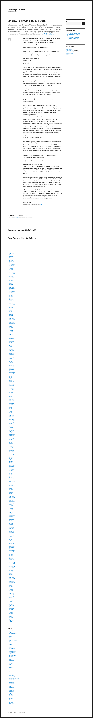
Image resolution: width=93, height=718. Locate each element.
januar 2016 (11, 399)
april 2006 (11, 557)
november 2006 (12, 547)
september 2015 (12, 404)
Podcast (10, 670)
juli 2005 (10, 569)
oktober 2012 (11, 451)
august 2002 (11, 608)
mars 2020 (11, 331)
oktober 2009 (11, 500)
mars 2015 (11, 412)
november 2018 (12, 353)
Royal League (11, 675)
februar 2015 (11, 414)
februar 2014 (11, 430)
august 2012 (11, 454)
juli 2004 (10, 585)
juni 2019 (11, 343)
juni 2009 (11, 505)
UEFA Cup (11, 695)
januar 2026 (11, 253)
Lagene (10, 662)
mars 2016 (11, 396)
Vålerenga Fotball (69, 50)
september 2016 (12, 388)
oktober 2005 (11, 565)
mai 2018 (10, 361)
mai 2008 (11, 523)
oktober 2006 (11, 548)
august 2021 (11, 308)
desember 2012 (12, 449)
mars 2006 (11, 558)
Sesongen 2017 (12, 682)
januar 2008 (11, 528)
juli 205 (10, 621)
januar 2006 (11, 561)
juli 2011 (10, 472)
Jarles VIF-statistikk (13, 658)
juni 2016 (11, 392)
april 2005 (11, 573)
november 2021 (12, 304)
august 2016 (11, 389)
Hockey (10, 653)
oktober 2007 (11, 532)
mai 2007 (11, 539)
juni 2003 (11, 598)
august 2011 (11, 470)
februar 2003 (11, 604)
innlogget (16, 217)
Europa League (12, 648)
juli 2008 (10, 520)
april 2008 (11, 524)
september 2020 (12, 323)
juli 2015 (10, 407)
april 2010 (11, 492)
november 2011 (12, 466)
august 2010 (11, 486)
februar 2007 (11, 543)
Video (10, 699)
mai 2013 (10, 442)
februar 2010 (11, 495)
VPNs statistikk (12, 703)
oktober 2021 (11, 306)
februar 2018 (11, 365)
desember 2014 (12, 416)
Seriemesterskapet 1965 (14, 678)
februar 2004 (11, 592)
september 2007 (12, 534)
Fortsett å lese (49, 34)
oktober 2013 (11, 435)
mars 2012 (11, 461)
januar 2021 (11, 318)
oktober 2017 (11, 370)
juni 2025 (11, 258)
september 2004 (12, 582)
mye (41, 204)
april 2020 (11, 330)
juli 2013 (10, 439)
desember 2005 (12, 562)
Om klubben (11, 667)
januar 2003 (11, 605)
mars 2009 (11, 509)
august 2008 (11, 519)
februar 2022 (11, 300)
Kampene (11, 659)
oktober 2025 (11, 254)
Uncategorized (12, 697)
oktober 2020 (11, 322)
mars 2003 (11, 602)
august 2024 (11, 265)
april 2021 (11, 314)
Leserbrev (11, 663)
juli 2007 (10, 536)
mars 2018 (11, 364)
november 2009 (12, 499)
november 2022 (12, 288)
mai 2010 (10, 490)
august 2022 (11, 292)
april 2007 (11, 540)
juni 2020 (11, 327)
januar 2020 (11, 334)
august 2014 (11, 422)
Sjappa (10, 685)
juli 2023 (10, 279)
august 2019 (11, 341)
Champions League (13, 640)
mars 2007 (11, 542)
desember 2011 (12, 465)
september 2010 (12, 485)
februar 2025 (11, 261)
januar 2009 (11, 512)
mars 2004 (11, 590)
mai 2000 (11, 617)
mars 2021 (11, 315)
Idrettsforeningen (12, 655)
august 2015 (11, 405)
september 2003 (12, 594)
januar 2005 (11, 577)
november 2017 (12, 369)
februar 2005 (11, 575)
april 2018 (11, 362)
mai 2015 (10, 410)
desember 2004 (12, 578)
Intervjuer (11, 656)
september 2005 (12, 566)
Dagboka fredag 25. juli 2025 (73, 40)
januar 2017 (11, 383)
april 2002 (11, 612)
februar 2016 (11, 397)
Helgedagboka (12, 652)
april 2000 (11, 619)
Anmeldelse (11, 635)
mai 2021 (10, 312)
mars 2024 (11, 269)
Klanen (67, 54)
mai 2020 (11, 329)
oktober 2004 (11, 581)
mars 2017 (11, 380)
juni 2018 (11, 360)
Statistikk (11, 689)
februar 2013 (11, 446)
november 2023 (12, 273)
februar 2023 (11, 285)
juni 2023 (11, 280)
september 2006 (12, 550)
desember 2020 (12, 319)
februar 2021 (11, 316)
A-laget (10, 632)
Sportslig (11, 686)
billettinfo (11, 639)
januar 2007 (11, 544)
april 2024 (11, 268)
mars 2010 (11, 493)
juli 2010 (10, 488)
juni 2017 (11, 376)
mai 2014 (10, 426)
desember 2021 (12, 303)
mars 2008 (11, 526)
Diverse (10, 647)
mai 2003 (11, 600)
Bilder (10, 637)
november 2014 (12, 418)
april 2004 (11, 589)
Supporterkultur (12, 690)
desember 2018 (12, 352)
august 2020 (11, 325)
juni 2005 (11, 570)
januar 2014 (11, 431)
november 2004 (12, 579)
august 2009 (11, 503)
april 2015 (11, 411)
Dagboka (10, 43)
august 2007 (11, 535)
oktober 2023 (11, 275)
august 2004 (11, 584)
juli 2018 (10, 358)
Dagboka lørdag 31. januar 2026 (73, 33)
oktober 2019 (11, 338)
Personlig (11, 668)
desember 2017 (12, 368)
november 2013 (12, 434)
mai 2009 (11, 507)
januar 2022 (11, 302)
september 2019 (12, 339)
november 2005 (12, 563)
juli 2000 (10, 616)
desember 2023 (12, 272)
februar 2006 (11, 559)
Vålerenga (11, 698)
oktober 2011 (11, 468)
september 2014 (12, 420)
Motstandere (11, 666)
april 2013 (11, 443)
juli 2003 (10, 597)
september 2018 (12, 356)
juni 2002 (11, 609)
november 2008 (12, 515)
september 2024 (12, 264)
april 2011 (11, 476)
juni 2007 (11, 538)
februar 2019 (11, 349)
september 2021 (12, 307)
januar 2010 (11, 496)
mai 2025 (11, 260)
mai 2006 (11, 555)
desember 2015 (12, 400)
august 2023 (11, 277)
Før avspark (11, 649)
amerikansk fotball (13, 633)
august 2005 (11, 567)
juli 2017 (10, 374)
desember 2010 (12, 481)
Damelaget (11, 645)
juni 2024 (11, 267)
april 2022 (11, 298)
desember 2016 (12, 384)
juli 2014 (10, 423)
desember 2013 (12, 432)
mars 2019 (11, 347)
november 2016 (12, 385)
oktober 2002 (11, 606)
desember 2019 (12, 335)
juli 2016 (10, 391)
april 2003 (11, 601)
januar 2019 (11, 350)
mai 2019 (11, 345)
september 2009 (12, 501)
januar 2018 (11, 366)
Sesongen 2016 (12, 680)
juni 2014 (11, 424)
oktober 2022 (11, 290)
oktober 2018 (11, 354)
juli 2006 (10, 553)
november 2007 (12, 531)
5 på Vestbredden (12, 631)
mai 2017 (10, 377)
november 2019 (12, 337)
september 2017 (12, 372)
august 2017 (11, 373)
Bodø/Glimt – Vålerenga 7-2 (73, 38)
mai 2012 (10, 458)
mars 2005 (11, 574)
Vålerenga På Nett (16, 10)
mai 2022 (11, 296)
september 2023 (12, 276)
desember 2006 (12, 546)
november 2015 (12, 401)
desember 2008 (12, 513)
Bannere (10, 636)
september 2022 (12, 291)
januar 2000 (11, 620)
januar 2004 (11, 593)
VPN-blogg (11, 702)
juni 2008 (11, 521)
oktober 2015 (11, 403)
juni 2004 (11, 586)
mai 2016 (11, 393)
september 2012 (12, 453)
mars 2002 (11, 613)
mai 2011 (10, 474)
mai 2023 (11, 281)
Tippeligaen (11, 691)
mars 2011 (11, 477)
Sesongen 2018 (12, 683)
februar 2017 (11, 381)
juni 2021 (11, 311)
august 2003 (11, 596)
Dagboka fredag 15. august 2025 (73, 37)
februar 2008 (11, 527)
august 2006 (11, 551)
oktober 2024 (11, 263)
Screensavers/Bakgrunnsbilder (15, 676)
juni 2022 (11, 295)
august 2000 (11, 615)
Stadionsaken (11, 687)
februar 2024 (11, 271)
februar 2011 (11, 478)
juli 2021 (10, 310)
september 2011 (12, 469)
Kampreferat (11, 660)
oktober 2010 (11, 484)
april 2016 (11, 395)
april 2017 (11, 379)
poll (9, 671)
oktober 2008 (11, 516)
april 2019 (11, 346)
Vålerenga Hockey (69, 53)
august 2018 (11, 357)
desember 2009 (12, 497)
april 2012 (11, 459)
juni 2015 (11, 408)
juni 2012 (11, 457)
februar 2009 (11, 511)
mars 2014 (11, 428)
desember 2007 (12, 530)
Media (10, 664)
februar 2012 (11, 462)
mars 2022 (11, 299)
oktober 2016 (11, 387)
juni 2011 (10, 473)
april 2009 (11, 508)
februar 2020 (11, 333)
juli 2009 (10, 504)
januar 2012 (11, 463)
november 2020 (12, 321)
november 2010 (12, 482)
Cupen (10, 643)
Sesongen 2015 (12, 679)
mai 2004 (11, 588)
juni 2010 (11, 489)
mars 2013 (11, 445)
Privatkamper (11, 672)
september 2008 (12, 517)
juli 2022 (10, 294)
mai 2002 (11, 611)
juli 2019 (10, 342)
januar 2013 (11, 447)
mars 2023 (11, 284)
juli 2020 (10, 326)
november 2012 (12, 450)
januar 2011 (11, 480)
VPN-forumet (68, 49)
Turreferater (11, 694)
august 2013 (11, 438)
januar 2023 (11, 287)
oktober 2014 (11, 419)
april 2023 (11, 283)
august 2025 (11, 256)
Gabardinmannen (12, 651)
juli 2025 (10, 257)
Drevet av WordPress (20, 712)
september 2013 (12, 437)
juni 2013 (10, 441)
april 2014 (11, 427)
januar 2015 (11, 415)
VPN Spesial (11, 701)
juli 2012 (10, 455)
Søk (66, 21)
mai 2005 (11, 571)
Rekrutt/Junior (12, 674)
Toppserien (11, 693)
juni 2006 (11, 554)
